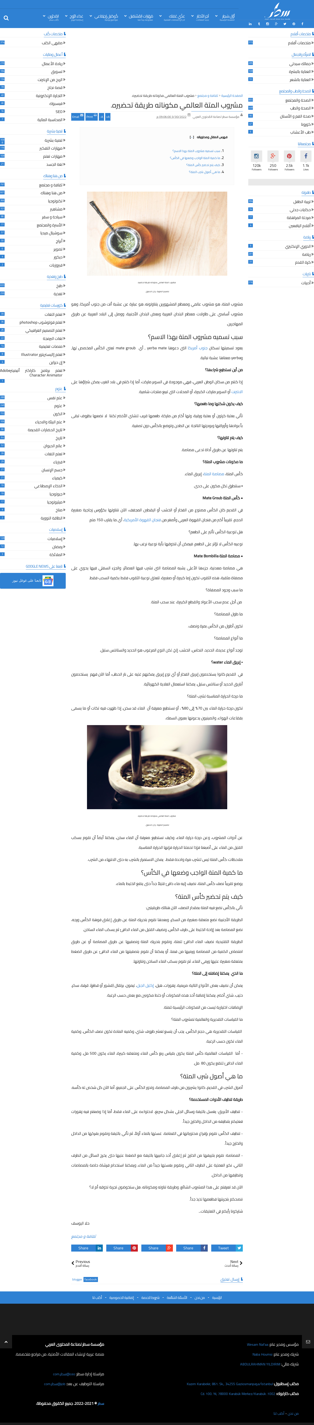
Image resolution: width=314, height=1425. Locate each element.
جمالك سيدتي (300, 63)
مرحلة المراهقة (299, 218)
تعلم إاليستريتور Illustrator (41, 354)
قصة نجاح (54, 87)
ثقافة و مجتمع (83, 1235)
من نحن (200, 1296)
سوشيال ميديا (51, 233)
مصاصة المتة (214, 473)
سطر (100, 1402)
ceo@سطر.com (63, 1373)
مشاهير (56, 209)
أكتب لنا (97, 1296)
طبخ (59, 285)
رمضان (57, 546)
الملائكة (56, 554)
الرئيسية (217, 1296)
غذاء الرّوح (76, 17)
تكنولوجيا (55, 201)
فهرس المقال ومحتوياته (208, 136)
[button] (33, 580)
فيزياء (57, 462)
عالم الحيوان (53, 446)
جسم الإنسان (52, 470)
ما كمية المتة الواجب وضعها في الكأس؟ (195, 157)
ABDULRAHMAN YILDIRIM (257, 1363)
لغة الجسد (54, 164)
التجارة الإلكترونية (49, 95)
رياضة (306, 254)
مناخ (59, 510)
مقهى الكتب (52, 43)
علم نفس (54, 398)
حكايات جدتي (300, 209)
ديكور (58, 257)
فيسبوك (55, 103)
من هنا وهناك (51, 193)
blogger (77, 1278)
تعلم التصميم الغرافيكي (43, 330)
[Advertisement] (157, 61)
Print (92, 115)
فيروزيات (55, 265)
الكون (57, 414)
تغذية (58, 294)
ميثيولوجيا (54, 502)
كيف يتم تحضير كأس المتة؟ (203, 164)
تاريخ (59, 438)
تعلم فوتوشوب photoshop (41, 322)
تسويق (56, 71)
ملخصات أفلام (299, 43)
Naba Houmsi (261, 1353)
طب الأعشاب (300, 132)
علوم (58, 406)
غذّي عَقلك (174, 17)
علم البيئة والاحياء (48, 422)
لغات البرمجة (52, 338)
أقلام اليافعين (300, 225)
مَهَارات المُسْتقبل (141, 17)
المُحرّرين (53, 17)
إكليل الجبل (145, 984)
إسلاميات (55, 538)
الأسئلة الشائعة (177, 1296)
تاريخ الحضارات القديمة (45, 430)
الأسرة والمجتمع (49, 225)
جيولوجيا (56, 494)
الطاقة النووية (51, 518)
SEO (59, 111)
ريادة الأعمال (52, 63)
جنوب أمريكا (198, 347)
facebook (91, 1278)
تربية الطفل (302, 201)
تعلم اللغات (53, 314)
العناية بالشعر (300, 79)
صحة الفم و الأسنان (295, 116)
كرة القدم (303, 262)
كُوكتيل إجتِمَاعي (106, 17)
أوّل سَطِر (227, 17)
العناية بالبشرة (300, 71)
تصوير (58, 249)
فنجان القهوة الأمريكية (142, 519)
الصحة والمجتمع (298, 100)
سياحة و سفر (52, 217)
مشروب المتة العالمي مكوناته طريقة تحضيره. (177, 104)
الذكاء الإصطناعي (48, 486)
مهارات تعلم (52, 156)
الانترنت (237, 390)
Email (77, 115)
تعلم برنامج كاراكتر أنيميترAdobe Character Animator (31, 372)
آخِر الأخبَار (202, 17)
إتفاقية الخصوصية (121, 1296)
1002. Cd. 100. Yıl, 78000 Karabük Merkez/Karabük (233, 1392)
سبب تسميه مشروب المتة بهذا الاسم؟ (196, 150)
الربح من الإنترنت (50, 79)
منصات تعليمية (50, 346)
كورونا (306, 124)
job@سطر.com (53, 1382)
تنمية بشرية (53, 140)
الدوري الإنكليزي (298, 246)
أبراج (59, 241)
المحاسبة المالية (49, 119)
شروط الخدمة (150, 1296)
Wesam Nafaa (256, 1343)
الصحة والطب (300, 108)
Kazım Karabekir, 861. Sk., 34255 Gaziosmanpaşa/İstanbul (224, 1382)
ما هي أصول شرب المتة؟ (204, 171)
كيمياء (57, 478)
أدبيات (306, 283)
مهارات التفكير (51, 148)
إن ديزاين (55, 362)
